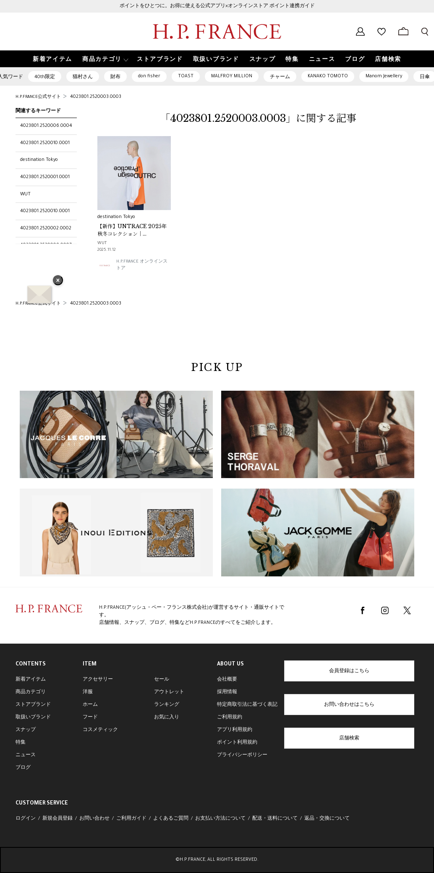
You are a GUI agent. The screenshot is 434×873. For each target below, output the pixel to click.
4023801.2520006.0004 (46, 126)
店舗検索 (349, 738)
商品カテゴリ (31, 692)
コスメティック (100, 730)
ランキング (166, 704)
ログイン (26, 818)
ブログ (23, 767)
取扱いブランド (33, 717)
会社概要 (227, 679)
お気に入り (166, 717)
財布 (115, 77)
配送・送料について (275, 818)
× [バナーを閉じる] (58, 281)
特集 (21, 742)
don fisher (149, 76)
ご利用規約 (229, 717)
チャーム (280, 77)
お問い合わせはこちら (349, 704)
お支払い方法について (220, 818)
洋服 (88, 692)
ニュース (26, 755)
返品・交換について (327, 818)
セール (161, 679)
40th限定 (44, 77)
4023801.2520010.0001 (45, 143)
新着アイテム (31, 679)
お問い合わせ (94, 818)
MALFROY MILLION (231, 76)
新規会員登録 (57, 818)
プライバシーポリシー (242, 755)
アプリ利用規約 (234, 730)
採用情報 (227, 692)
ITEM (90, 665)
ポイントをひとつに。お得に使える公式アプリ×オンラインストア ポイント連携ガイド (217, 6)
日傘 (425, 77)
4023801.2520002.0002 (45, 228)
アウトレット (169, 692)
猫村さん (83, 77)
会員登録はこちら (349, 671)
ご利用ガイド (131, 818)
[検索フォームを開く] (425, 31)
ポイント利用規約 (237, 742)
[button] (104, 59)
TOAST (185, 76)
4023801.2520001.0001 (45, 177)
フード (90, 717)
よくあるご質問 (170, 818)
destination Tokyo (39, 160)
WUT (25, 194)
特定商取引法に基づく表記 (247, 704)
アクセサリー (98, 679)
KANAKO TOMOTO (328, 76)
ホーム (90, 704)
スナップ (26, 730)
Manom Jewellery (384, 76)
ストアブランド (33, 704)
